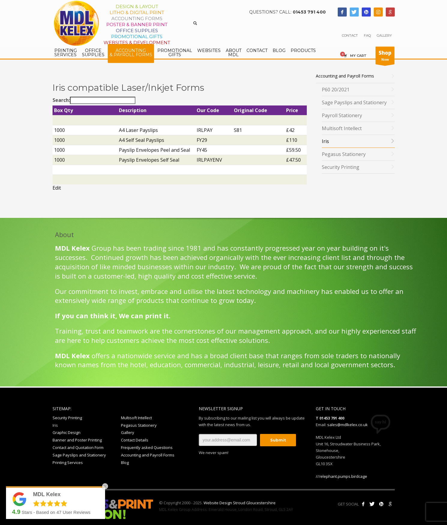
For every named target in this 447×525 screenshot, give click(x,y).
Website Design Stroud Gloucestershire (240, 502)
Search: (94, 100)
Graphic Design (66, 432)
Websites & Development (137, 42)
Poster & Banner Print (137, 24)
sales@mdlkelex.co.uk (347, 424)
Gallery (127, 432)
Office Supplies (137, 30)
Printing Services (68, 462)
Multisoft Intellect (136, 417)
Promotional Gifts (136, 36)
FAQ (367, 35)
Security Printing (67, 417)
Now (385, 56)
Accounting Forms (136, 18)
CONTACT (350, 35)
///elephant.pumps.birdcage (341, 476)
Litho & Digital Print (137, 12)
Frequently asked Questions (147, 447)
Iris (55, 425)
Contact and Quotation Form (78, 447)
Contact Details (134, 440)
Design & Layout (137, 6)
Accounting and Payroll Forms (147, 455)
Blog (125, 462)
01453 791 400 (309, 12)
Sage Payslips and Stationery (79, 455)
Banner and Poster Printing (77, 440)
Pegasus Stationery (139, 425)
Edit (57, 188)
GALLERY (384, 35)
